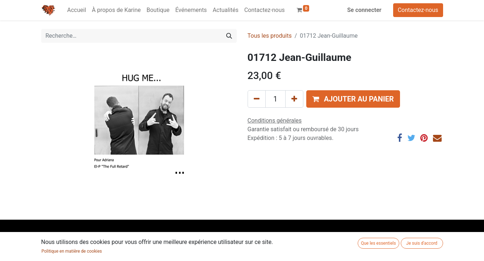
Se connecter (364, 10)
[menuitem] (76, 10)
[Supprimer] (257, 99)
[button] (353, 99)
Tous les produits (270, 35)
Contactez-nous (418, 10)
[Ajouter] (294, 99)
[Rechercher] (229, 36)
